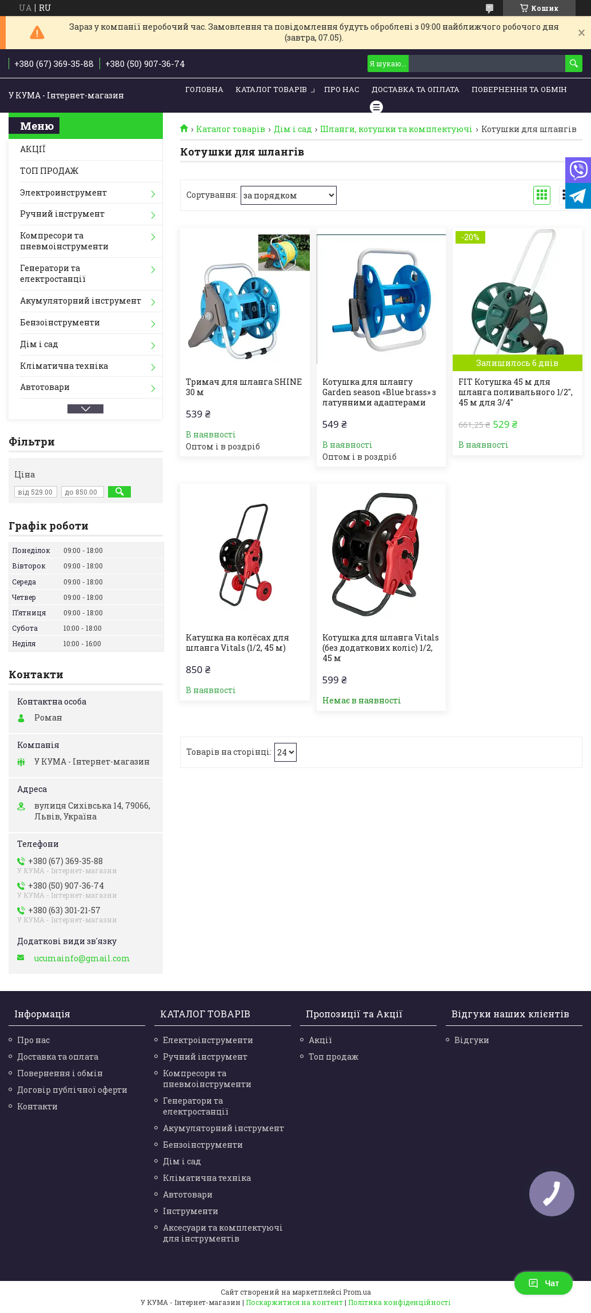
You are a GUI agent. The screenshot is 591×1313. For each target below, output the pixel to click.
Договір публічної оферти (72, 1089)
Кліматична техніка (64, 365)
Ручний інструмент (62, 213)
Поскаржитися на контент (294, 1302)
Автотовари (45, 386)
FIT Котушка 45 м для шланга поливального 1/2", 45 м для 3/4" (515, 392)
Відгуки (471, 1040)
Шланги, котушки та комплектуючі (396, 129)
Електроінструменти (208, 1040)
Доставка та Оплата (416, 89)
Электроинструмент (63, 192)
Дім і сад (293, 129)
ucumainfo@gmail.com (82, 958)
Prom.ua (357, 1291)
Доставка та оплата (57, 1056)
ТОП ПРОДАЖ (49, 170)
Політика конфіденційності (399, 1302)
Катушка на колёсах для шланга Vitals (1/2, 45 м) (237, 642)
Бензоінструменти (60, 322)
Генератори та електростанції (53, 273)
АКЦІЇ (33, 149)
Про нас (342, 89)
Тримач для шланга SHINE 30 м (244, 387)
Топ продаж (333, 1056)
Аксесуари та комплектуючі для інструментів (223, 1233)
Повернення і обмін (60, 1073)
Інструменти (190, 1210)
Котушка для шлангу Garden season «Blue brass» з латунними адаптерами (379, 392)
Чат (543, 1283)
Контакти (37, 1106)
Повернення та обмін (519, 89)
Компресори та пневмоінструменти (64, 241)
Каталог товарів (271, 89)
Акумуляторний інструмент (80, 300)
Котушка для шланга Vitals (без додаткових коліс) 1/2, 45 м (380, 647)
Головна (204, 89)
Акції (320, 1040)
